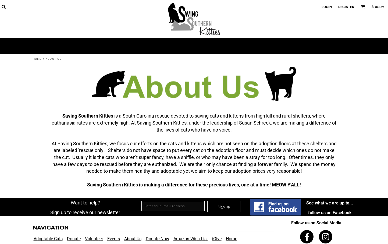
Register (346, 7)
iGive (217, 238)
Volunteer (94, 238)
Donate (74, 238)
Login (327, 7)
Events (113, 238)
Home (37, 59)
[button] (3, 7)
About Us (132, 238)
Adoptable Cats (48, 238)
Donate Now (157, 238)
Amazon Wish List (190, 238)
